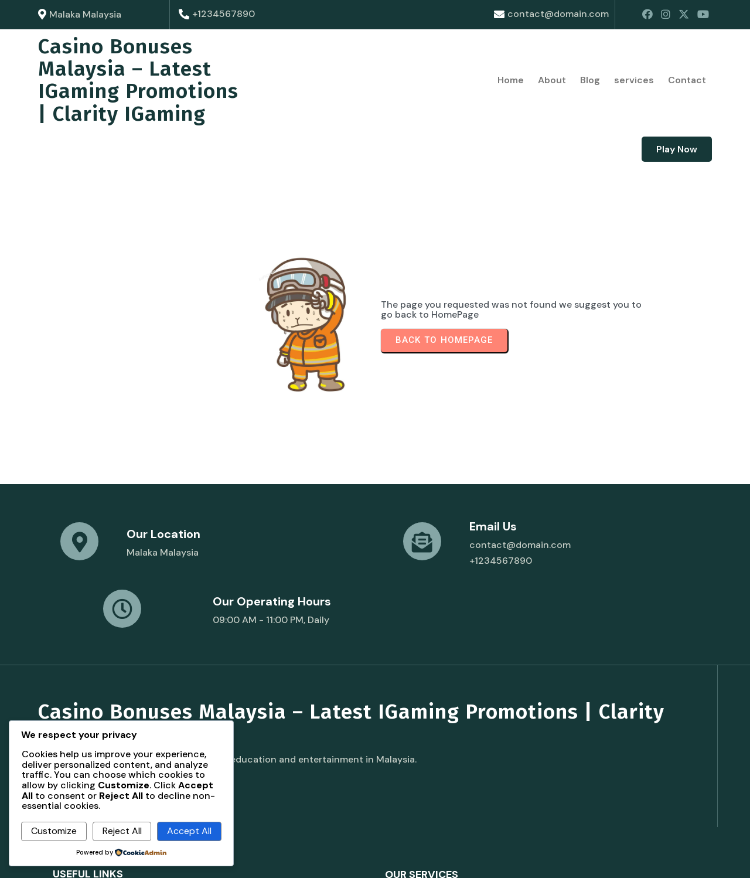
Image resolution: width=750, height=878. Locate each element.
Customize (54, 831)
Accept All (189, 831)
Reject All (122, 831)
